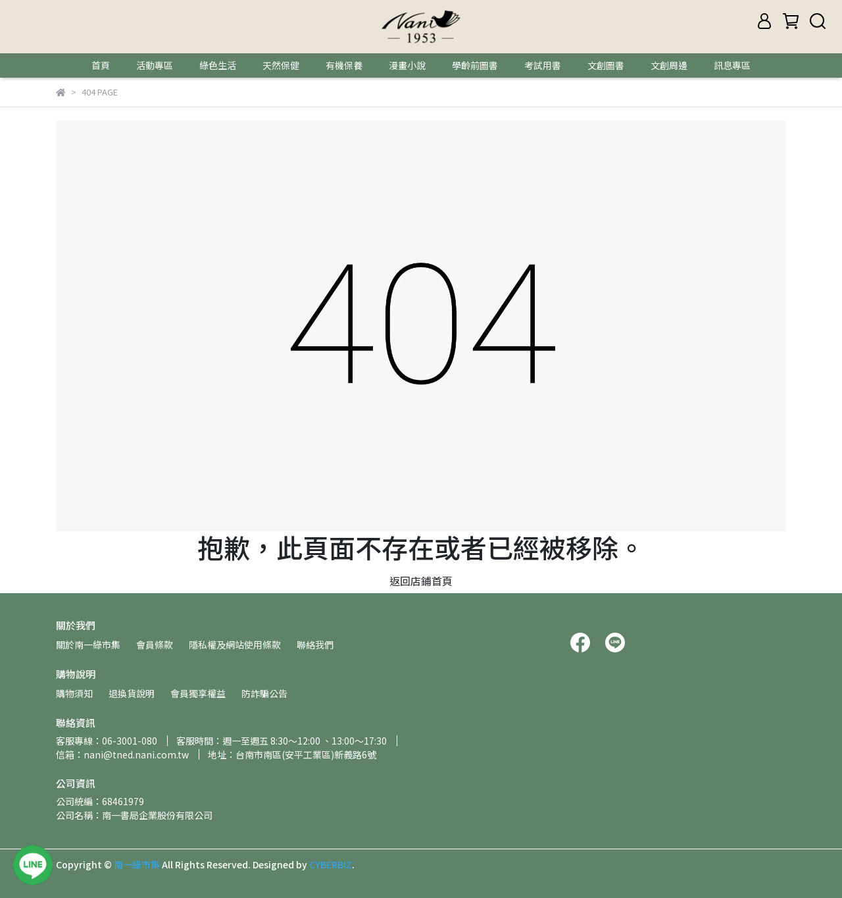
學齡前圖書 (475, 65)
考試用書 (542, 65)
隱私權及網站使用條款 (235, 644)
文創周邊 (669, 65)
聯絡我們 (315, 644)
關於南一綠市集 (88, 644)
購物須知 (74, 693)
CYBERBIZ (330, 864)
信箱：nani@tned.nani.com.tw (122, 754)
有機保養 (344, 65)
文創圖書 (605, 65)
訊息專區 (732, 65)
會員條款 (154, 644)
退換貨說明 (132, 693)
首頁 (100, 65)
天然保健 (280, 65)
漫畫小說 (407, 65)
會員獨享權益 (198, 693)
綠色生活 (217, 65)
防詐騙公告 (264, 693)
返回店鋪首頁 (421, 581)
